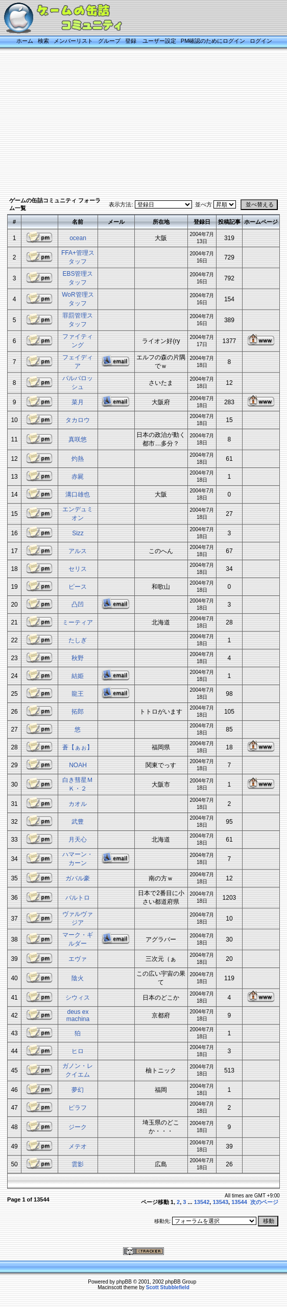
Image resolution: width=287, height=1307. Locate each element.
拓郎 (77, 711)
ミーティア (77, 622)
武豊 (77, 821)
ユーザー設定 (159, 41)
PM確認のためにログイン (213, 41)
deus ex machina (77, 1015)
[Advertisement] (143, 123)
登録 (130, 41)
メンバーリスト (73, 41)
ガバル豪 (77, 878)
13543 (220, 1202)
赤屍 (77, 476)
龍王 (77, 693)
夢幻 (77, 1089)
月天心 (77, 839)
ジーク (77, 1127)
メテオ (77, 1146)
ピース (77, 586)
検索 (43, 41)
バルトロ (77, 897)
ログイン (261, 41)
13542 (202, 1202)
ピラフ (77, 1107)
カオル (77, 803)
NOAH (78, 765)
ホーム (24, 41)
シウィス (77, 997)
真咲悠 (77, 439)
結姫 (77, 675)
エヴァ (77, 958)
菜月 (77, 402)
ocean (77, 238)
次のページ (264, 1202)
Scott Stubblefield (167, 1287)
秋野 (77, 658)
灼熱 (77, 458)
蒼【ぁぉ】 (77, 747)
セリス (77, 568)
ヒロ (77, 1051)
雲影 (77, 1164)
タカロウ (77, 420)
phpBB (124, 1282)
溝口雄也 (77, 494)
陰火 (77, 978)
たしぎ (77, 640)
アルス (77, 551)
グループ (109, 41)
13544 (239, 1202)
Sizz (78, 533)
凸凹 (77, 604)
